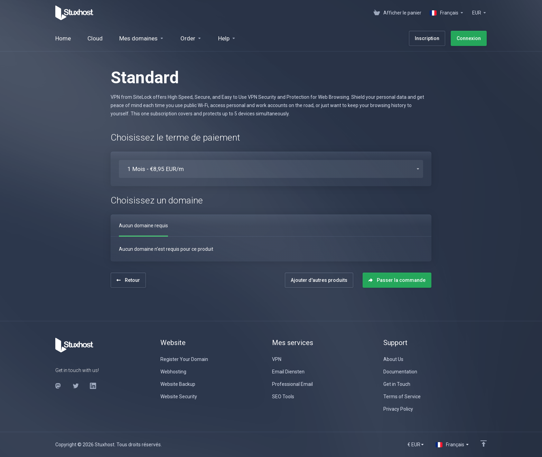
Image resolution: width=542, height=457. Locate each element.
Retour (128, 280)
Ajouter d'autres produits (319, 280)
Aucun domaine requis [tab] (143, 225)
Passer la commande (397, 280)
